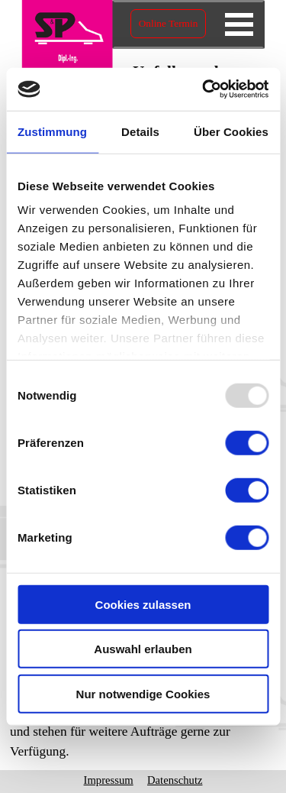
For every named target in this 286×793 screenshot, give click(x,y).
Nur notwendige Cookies (143, 693)
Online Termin (168, 23)
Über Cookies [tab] (231, 131)
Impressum (108, 780)
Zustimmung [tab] (52, 131)
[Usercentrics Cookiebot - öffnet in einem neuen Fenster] (203, 89)
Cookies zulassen (143, 603)
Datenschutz (174, 780)
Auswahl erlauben (142, 648)
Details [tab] (140, 131)
